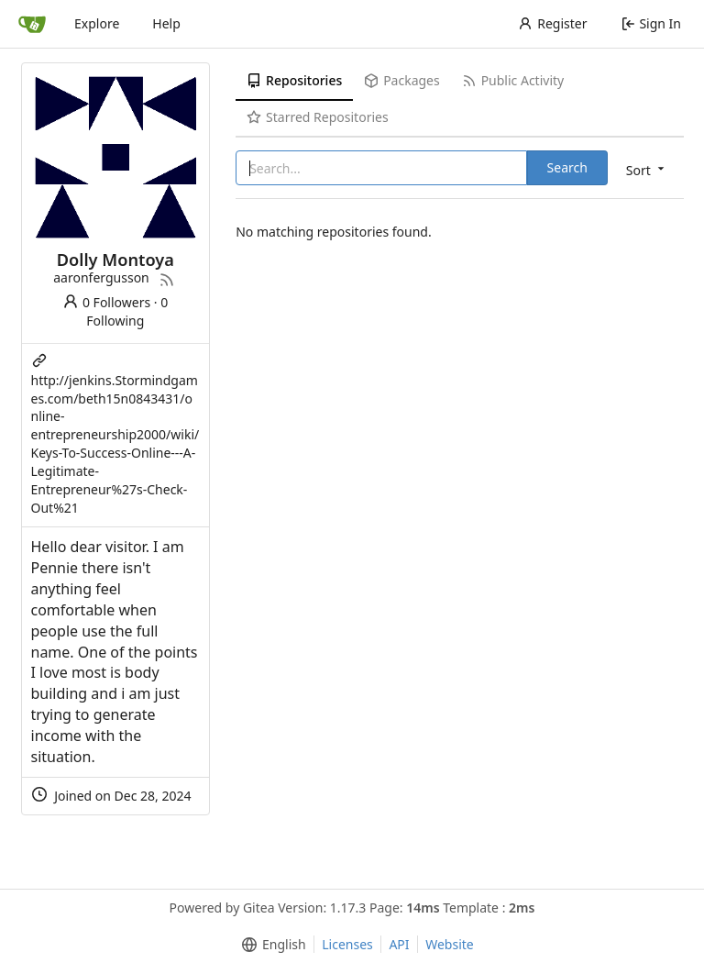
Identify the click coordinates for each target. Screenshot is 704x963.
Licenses (347, 944)
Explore (96, 23)
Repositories (294, 80)
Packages (401, 80)
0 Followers (106, 302)
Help (166, 23)
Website (449, 944)
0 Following (127, 311)
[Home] (32, 24)
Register (552, 23)
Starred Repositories (317, 117)
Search (567, 167)
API (399, 944)
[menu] (646, 169)
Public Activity (513, 80)
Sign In (651, 23)
